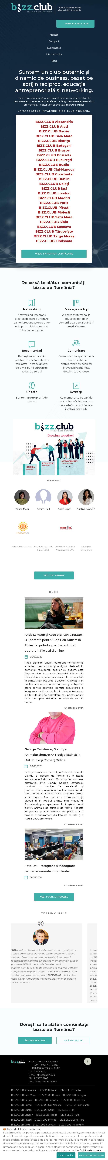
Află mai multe (54, 54)
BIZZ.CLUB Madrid (54, 198)
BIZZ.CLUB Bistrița (54, 141)
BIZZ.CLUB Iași (54, 188)
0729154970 (39, 1071)
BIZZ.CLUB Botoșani (54, 146)
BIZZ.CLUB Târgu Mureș (54, 236)
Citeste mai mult (73, 707)
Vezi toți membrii (54, 575)
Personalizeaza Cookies (91, 1155)
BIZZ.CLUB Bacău (54, 131)
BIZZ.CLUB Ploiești (54, 212)
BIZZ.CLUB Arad (54, 126)
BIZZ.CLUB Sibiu (54, 222)
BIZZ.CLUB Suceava (54, 227)
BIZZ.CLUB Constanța (54, 174)
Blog (54, 60)
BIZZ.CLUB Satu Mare (54, 217)
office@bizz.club (46, 1075)
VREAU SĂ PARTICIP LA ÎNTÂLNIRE (54, 253)
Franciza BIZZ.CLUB (77, 23)
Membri (54, 34)
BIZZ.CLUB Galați (54, 184)
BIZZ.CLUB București (54, 160)
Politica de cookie (90, 1150)
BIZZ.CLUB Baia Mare (54, 136)
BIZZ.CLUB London (54, 193)
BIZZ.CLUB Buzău (54, 165)
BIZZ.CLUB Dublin (54, 179)
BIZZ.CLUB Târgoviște (54, 231)
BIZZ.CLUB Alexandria (54, 122)
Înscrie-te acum (35, 1040)
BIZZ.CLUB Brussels (54, 155)
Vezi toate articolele (54, 896)
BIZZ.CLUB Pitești (54, 208)
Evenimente (54, 47)
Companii (54, 41)
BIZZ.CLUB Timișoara (54, 241)
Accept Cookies (66, 1155)
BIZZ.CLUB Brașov (54, 150)
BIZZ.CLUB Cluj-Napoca (54, 169)
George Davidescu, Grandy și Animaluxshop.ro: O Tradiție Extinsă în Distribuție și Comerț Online (53, 755)
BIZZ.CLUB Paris (54, 203)
